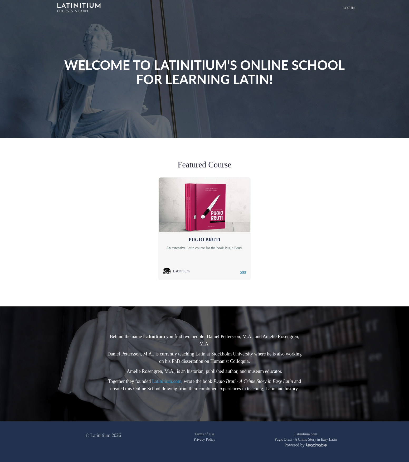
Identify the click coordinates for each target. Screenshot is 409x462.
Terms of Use (204, 434)
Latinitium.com (166, 381)
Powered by (305, 445)
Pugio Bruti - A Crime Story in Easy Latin (306, 439)
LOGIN (348, 8)
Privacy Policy (204, 439)
